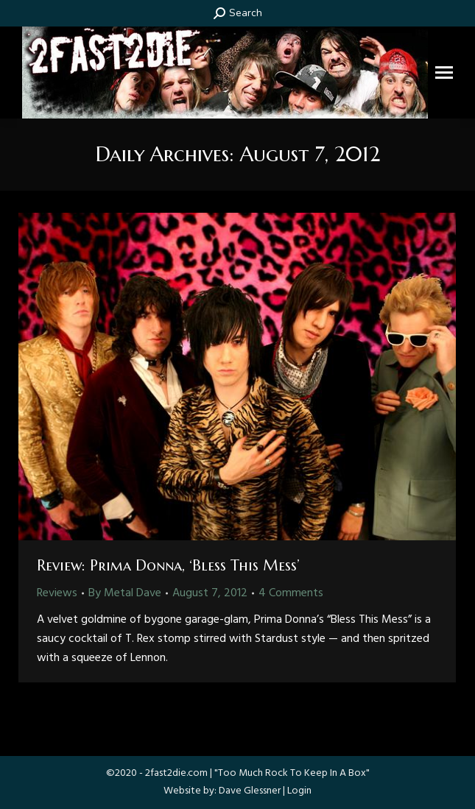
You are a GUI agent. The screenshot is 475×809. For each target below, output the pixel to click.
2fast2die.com (176, 773)
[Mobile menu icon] (444, 72)
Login (299, 790)
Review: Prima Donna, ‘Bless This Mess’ (168, 566)
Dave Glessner (250, 790)
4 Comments (290, 593)
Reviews (57, 593)
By (124, 593)
